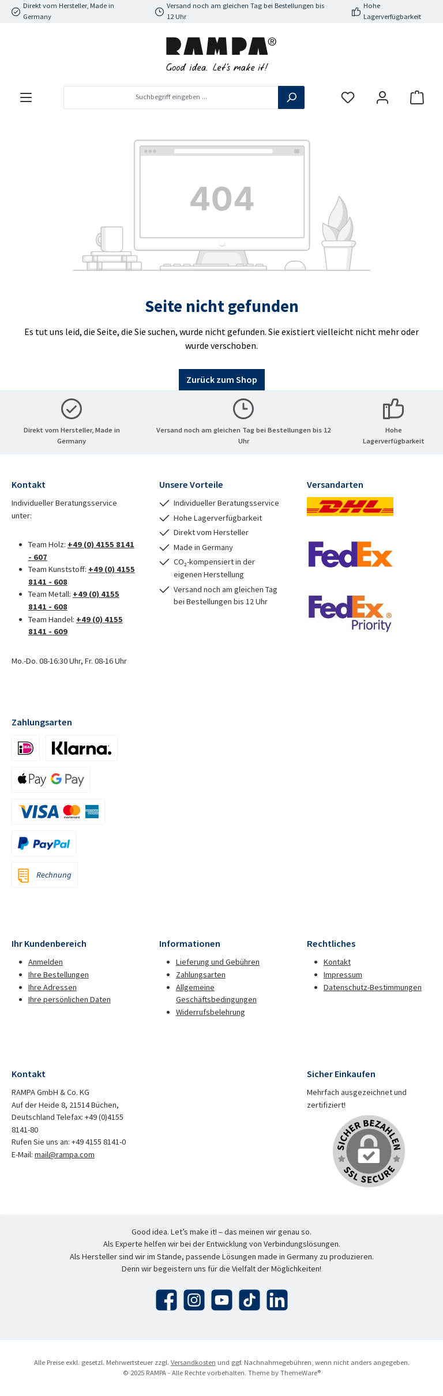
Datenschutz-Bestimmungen (373, 987)
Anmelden (45, 962)
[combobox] (171, 97)
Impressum (343, 974)
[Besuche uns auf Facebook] (166, 1300)
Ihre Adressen (52, 987)
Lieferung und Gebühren (218, 962)
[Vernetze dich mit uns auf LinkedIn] (277, 1300)
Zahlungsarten (201, 974)
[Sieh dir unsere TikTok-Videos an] (249, 1300)
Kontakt (337, 962)
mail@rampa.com (65, 1154)
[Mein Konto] (382, 97)
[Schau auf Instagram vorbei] (194, 1300)
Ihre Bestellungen (58, 974)
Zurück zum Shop (221, 379)
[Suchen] (291, 97)
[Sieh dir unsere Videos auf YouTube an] (222, 1300)
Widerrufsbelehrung (210, 1012)
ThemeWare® (300, 1372)
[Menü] (26, 97)
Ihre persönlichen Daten (69, 999)
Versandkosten (193, 1362)
